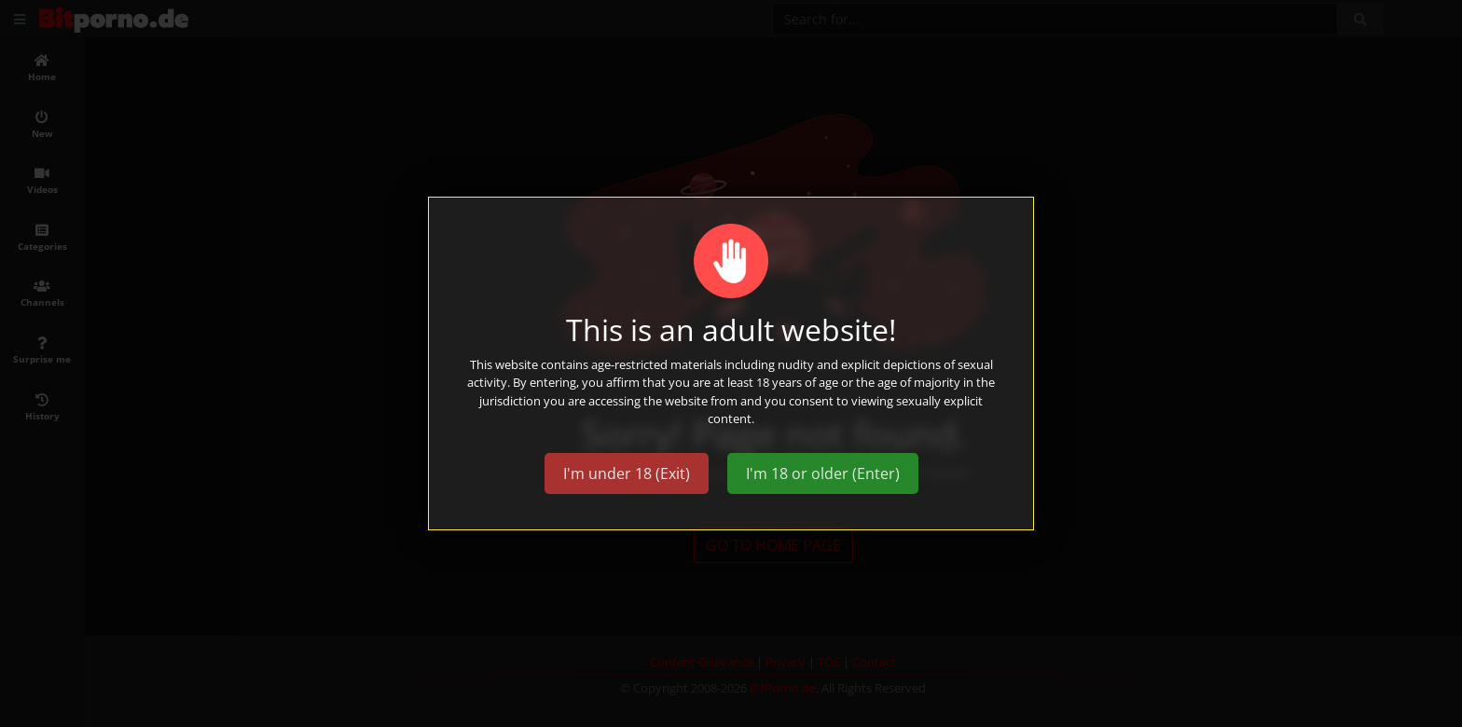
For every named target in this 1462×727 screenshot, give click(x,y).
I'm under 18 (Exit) (626, 473)
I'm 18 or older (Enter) (823, 473)
